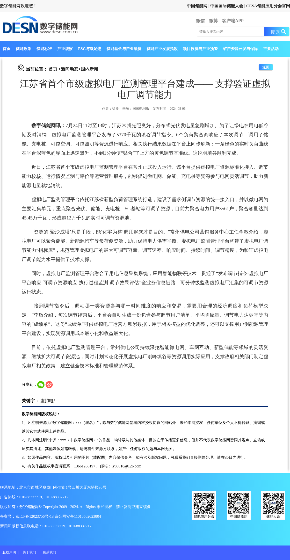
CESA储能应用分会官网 (268, 6)
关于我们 (29, 552)
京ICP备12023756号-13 (35, 516)
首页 (6, 49)
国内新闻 (89, 69)
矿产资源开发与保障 (240, 49)
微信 (200, 20)
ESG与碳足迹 (89, 49)
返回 (265, 67)
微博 (213, 20)
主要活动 (271, 49)
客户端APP (233, 20)
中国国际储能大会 (226, 6)
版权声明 (9, 552)
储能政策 (23, 49)
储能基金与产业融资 (124, 49)
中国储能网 (197, 6)
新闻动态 (69, 69)
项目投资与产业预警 (200, 49)
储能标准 (44, 49)
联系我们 (49, 552)
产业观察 (65, 49)
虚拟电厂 (49, 400)
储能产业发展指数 (162, 49)
